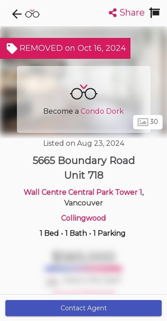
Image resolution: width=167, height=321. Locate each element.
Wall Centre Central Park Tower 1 (83, 192)
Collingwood (83, 218)
